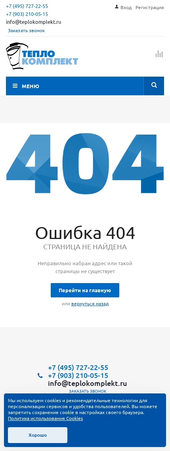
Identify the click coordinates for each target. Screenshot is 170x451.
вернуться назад (90, 303)
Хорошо (38, 435)
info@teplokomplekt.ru (33, 21)
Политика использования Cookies (45, 418)
